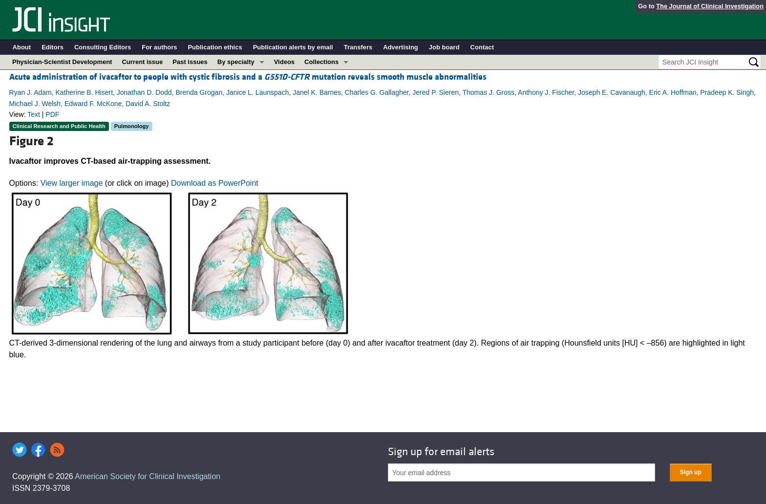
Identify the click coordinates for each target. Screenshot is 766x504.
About (22, 47)
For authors (159, 47)
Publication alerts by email (293, 47)
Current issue (142, 62)
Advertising (400, 47)
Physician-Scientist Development (62, 62)
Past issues (190, 62)
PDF (52, 114)
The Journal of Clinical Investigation (710, 6)
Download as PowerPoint (214, 183)
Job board (444, 47)
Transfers (358, 47)
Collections (321, 62)
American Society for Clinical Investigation (147, 476)
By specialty (236, 62)
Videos (284, 62)
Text (33, 114)
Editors (53, 47)
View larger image (72, 183)
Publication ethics (215, 47)
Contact (482, 47)
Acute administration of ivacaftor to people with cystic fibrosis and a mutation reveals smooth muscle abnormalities (248, 77)
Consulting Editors (102, 47)
